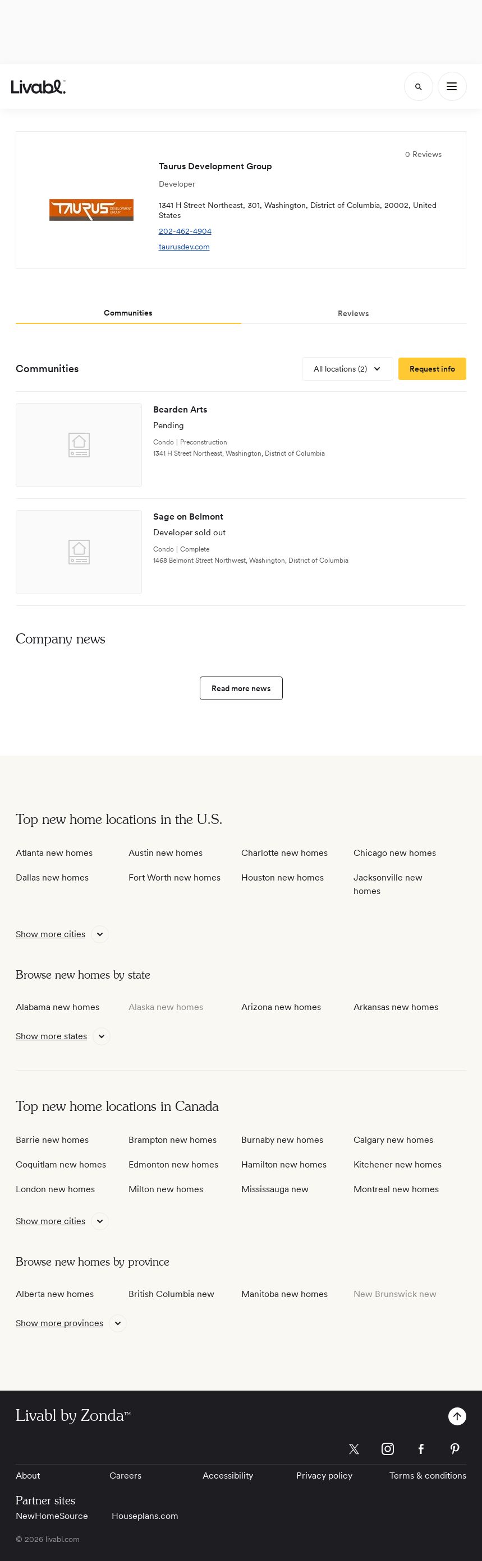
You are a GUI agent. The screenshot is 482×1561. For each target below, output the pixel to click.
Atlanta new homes (54, 852)
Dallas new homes (52, 877)
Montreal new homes (396, 1189)
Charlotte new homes (284, 852)
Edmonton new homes (173, 1164)
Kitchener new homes (398, 1164)
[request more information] (432, 369)
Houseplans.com (145, 1516)
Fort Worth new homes (174, 877)
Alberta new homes (55, 1294)
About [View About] (28, 1475)
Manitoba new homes (284, 1294)
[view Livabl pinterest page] (455, 1451)
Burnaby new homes (282, 1139)
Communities (47, 368)
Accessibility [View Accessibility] (228, 1475)
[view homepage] (38, 87)
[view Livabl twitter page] (354, 1451)
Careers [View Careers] (125, 1475)
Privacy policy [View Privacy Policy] (324, 1475)
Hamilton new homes (284, 1164)
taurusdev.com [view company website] (184, 246)
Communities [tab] (128, 312)
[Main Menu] (452, 86)
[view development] (241, 445)
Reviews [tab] (353, 313)
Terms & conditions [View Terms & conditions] (427, 1475)
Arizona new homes (281, 1007)
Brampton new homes (172, 1139)
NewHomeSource (52, 1516)
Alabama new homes (57, 1007)
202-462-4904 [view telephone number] (185, 230)
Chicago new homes (395, 852)
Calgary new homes (393, 1139)
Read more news (241, 688)
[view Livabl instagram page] (388, 1451)
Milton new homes (165, 1189)
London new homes (55, 1189)
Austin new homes (165, 852)
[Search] (419, 86)
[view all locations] (347, 369)
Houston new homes (282, 877)
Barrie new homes (52, 1139)
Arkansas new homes (396, 1007)
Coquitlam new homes (61, 1164)
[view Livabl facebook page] (421, 1451)
